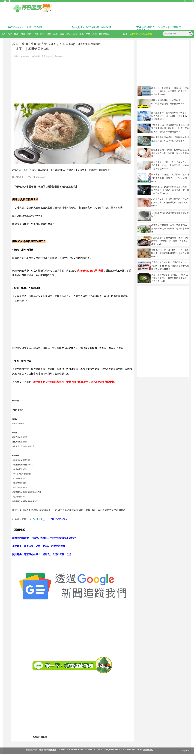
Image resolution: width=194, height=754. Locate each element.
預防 (23, 34)
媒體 (94, 34)
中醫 (36, 34)
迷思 (81, 34)
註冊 (191, 1)
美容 (62, 34)
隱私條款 (53, 750)
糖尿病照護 (104, 34)
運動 (49, 34)
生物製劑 (134, 34)
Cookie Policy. (148, 750)
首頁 (3, 34)
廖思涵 (44, 56)
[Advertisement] (72, 79)
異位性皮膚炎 (145, 34)
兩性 (68, 34)
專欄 (88, 34)
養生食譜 (59, 56)
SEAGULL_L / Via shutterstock (29, 177)
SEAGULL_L (37, 519)
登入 (185, 1)
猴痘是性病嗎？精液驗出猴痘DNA (91, 27)
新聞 (29, 34)
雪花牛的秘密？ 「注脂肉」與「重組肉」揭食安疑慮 (160, 28)
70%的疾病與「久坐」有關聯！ (26, 27)
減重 (55, 34)
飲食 (42, 34)
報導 (10, 34)
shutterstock (59, 519)
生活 (75, 34)
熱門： (126, 34)
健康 (16, 34)
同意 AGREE (186, 751)
